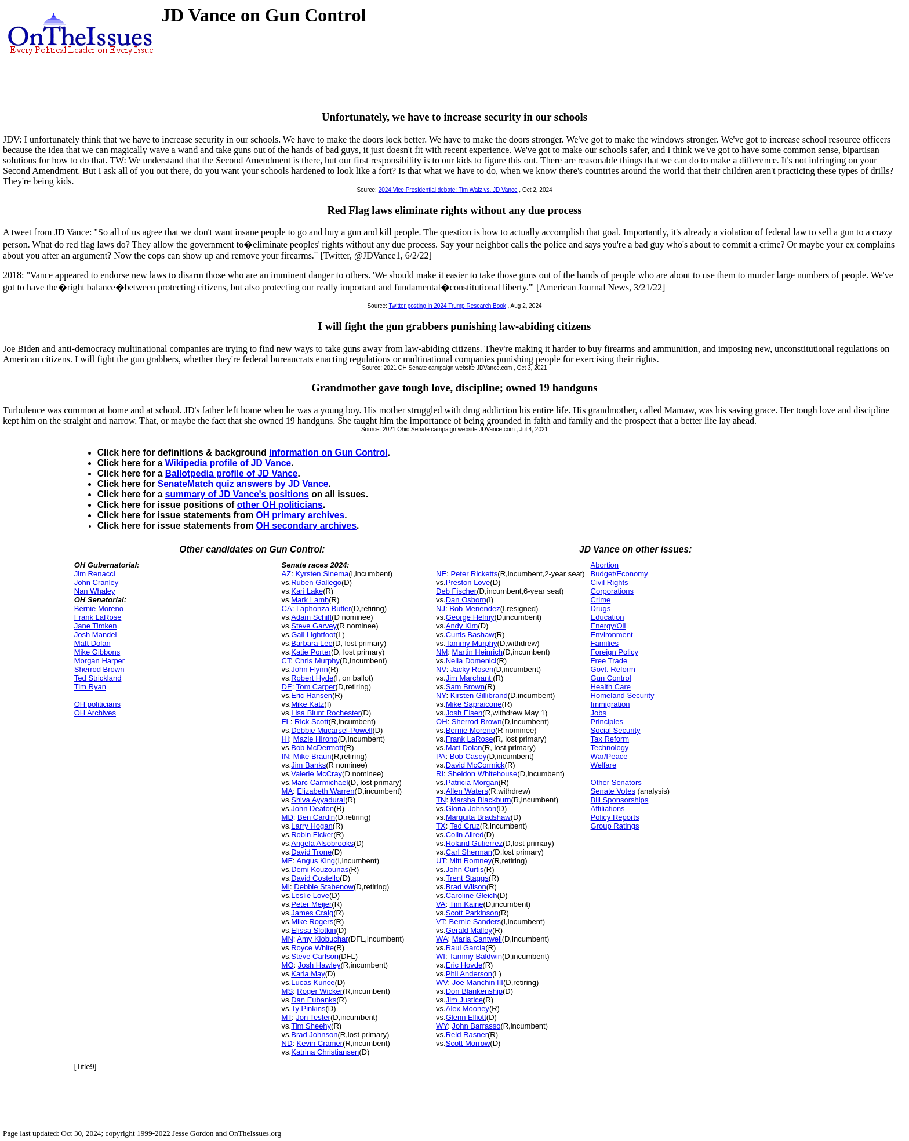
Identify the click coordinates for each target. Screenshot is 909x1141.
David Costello (315, 878)
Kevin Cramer (320, 1043)
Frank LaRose (98, 617)
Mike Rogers (312, 921)
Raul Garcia (466, 947)
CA (287, 608)
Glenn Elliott (466, 1017)
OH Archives (95, 712)
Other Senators (616, 782)
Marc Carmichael (319, 782)
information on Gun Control (328, 452)
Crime (601, 599)
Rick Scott (311, 721)
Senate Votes (613, 791)
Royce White (312, 947)
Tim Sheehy (311, 1026)
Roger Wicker (320, 991)
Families (605, 643)
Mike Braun (312, 756)
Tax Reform (610, 739)
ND (287, 1043)
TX (441, 826)
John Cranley (96, 582)
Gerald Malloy (469, 930)
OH (442, 721)
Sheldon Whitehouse (482, 773)
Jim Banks (308, 765)
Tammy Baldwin (475, 956)
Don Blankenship (474, 991)
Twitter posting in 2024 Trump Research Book (447, 306)
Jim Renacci (94, 573)
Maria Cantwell (477, 939)
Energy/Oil (608, 626)
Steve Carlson (315, 956)
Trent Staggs (467, 878)
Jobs (598, 712)
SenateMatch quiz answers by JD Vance (243, 484)
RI (439, 773)
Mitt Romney (470, 860)
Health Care (611, 686)
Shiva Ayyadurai (318, 799)
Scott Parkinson (472, 913)
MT (287, 1017)
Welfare (604, 765)
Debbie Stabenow (324, 886)
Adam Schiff (311, 617)
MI (286, 886)
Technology (610, 747)
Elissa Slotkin (313, 930)
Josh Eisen (464, 712)
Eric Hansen (311, 695)
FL (286, 721)
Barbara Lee (312, 643)
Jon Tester (313, 1017)
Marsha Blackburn (480, 799)
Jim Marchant (469, 678)
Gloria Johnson (471, 808)
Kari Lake (307, 591)
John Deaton (312, 808)
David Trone (311, 852)
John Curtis (465, 869)
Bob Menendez (474, 608)
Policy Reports (615, 817)
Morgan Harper (99, 660)
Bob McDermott (317, 747)
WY (442, 1026)
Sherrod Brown (99, 669)
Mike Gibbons (97, 652)
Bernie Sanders (475, 921)
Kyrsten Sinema (321, 573)
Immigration (610, 704)
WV (442, 982)
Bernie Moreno (98, 608)
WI (440, 956)
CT (286, 660)
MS (287, 991)
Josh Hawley (319, 965)
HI (285, 739)
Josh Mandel (95, 634)
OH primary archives (300, 515)
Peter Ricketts (473, 573)
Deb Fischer (456, 591)
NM (442, 652)
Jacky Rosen (471, 669)
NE (441, 573)
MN (287, 939)
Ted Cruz (465, 826)
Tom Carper (316, 686)
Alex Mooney (467, 1008)
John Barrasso (476, 1026)
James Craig (312, 913)
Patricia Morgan (472, 782)
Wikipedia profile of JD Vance (228, 463)
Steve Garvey (314, 626)
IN (285, 756)
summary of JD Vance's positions (237, 494)
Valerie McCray (316, 773)
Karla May (308, 973)
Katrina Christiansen (325, 1052)
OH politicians (97, 704)
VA (440, 904)
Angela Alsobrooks (322, 843)
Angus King (316, 860)
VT (440, 921)
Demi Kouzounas (319, 869)
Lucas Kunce (312, 982)
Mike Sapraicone (474, 704)
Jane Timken (95, 626)
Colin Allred (465, 834)
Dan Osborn (466, 599)
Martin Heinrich (477, 652)
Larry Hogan (312, 826)
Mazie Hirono (315, 739)
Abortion (605, 565)
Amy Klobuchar (322, 939)
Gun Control (611, 678)
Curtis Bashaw (470, 634)
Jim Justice (464, 999)
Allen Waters (467, 791)
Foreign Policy (614, 652)
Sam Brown (465, 686)
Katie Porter (311, 652)
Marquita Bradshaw (478, 817)
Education (607, 617)
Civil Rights (609, 582)
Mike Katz (307, 704)
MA (287, 791)
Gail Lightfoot (313, 634)
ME (287, 860)
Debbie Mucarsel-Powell (331, 730)
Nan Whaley (94, 591)
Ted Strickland (98, 678)
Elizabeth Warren (325, 791)
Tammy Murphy (471, 643)
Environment (612, 634)
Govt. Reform (613, 669)
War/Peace (609, 756)
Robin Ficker (312, 834)
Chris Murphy (317, 660)
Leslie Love (310, 895)
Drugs (601, 608)
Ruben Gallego (316, 582)
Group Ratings (615, 826)
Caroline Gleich (471, 895)
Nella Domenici (471, 660)
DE (287, 686)
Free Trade (609, 660)
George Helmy (470, 617)
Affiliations (608, 808)
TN (441, 799)
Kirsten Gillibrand (479, 695)
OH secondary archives (306, 525)
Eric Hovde (464, 965)
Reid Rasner (467, 1034)
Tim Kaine (466, 904)
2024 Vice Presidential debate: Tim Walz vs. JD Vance (448, 190)
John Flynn (309, 669)
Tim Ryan (90, 686)
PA (440, 756)
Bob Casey (468, 756)
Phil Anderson (469, 973)
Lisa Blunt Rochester (326, 712)
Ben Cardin (316, 817)
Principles (607, 721)
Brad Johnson (314, 1034)
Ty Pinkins (308, 1008)
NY (441, 695)
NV (441, 669)
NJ (440, 608)
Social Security (616, 730)
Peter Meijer (311, 904)
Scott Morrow (468, 1043)
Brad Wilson (466, 886)
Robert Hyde (312, 678)
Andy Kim (462, 626)
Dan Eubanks (313, 999)
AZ (287, 573)
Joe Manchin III (477, 982)
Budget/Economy (619, 573)
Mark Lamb (310, 599)
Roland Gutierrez (474, 843)
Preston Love (468, 582)
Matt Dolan (92, 643)
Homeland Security (623, 695)
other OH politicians (280, 505)
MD (287, 817)
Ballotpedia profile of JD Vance (231, 473)
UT (440, 860)
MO (288, 965)
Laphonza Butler (323, 608)
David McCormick (475, 765)
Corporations (612, 591)
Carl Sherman (469, 852)
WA (442, 939)
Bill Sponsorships (620, 799)
